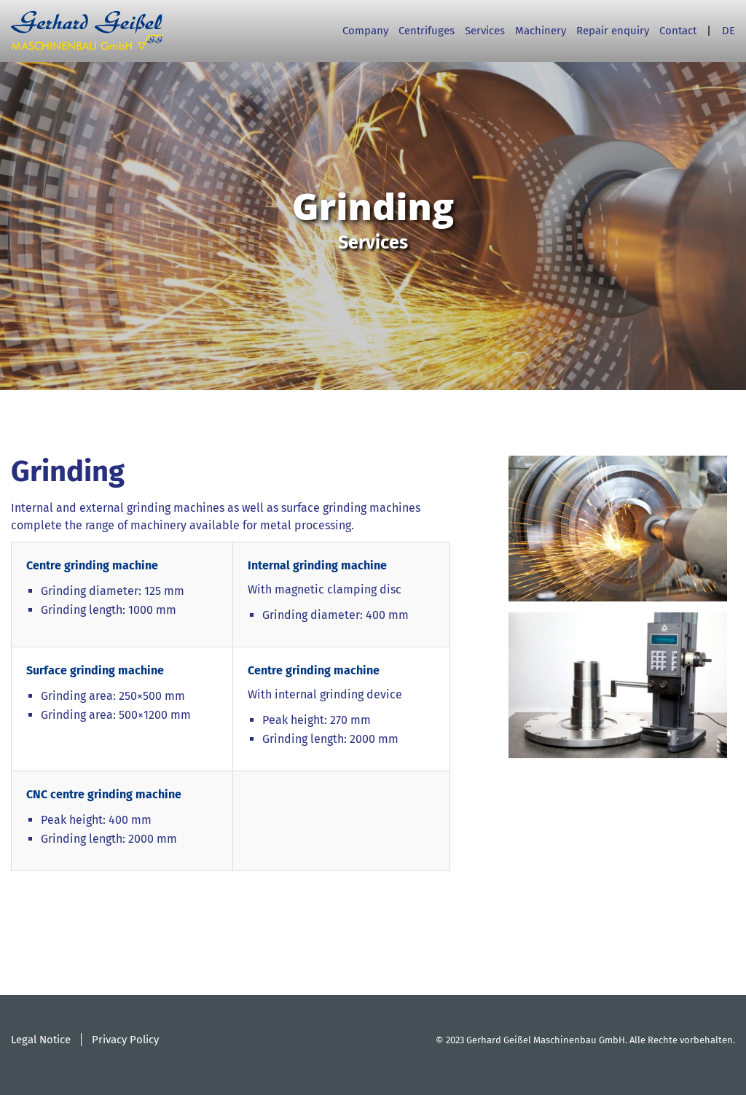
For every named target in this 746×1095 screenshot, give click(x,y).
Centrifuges (426, 30)
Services (485, 30)
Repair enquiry (612, 30)
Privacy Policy (125, 1039)
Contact (677, 30)
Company (365, 30)
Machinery (540, 30)
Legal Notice (41, 1039)
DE (728, 30)
